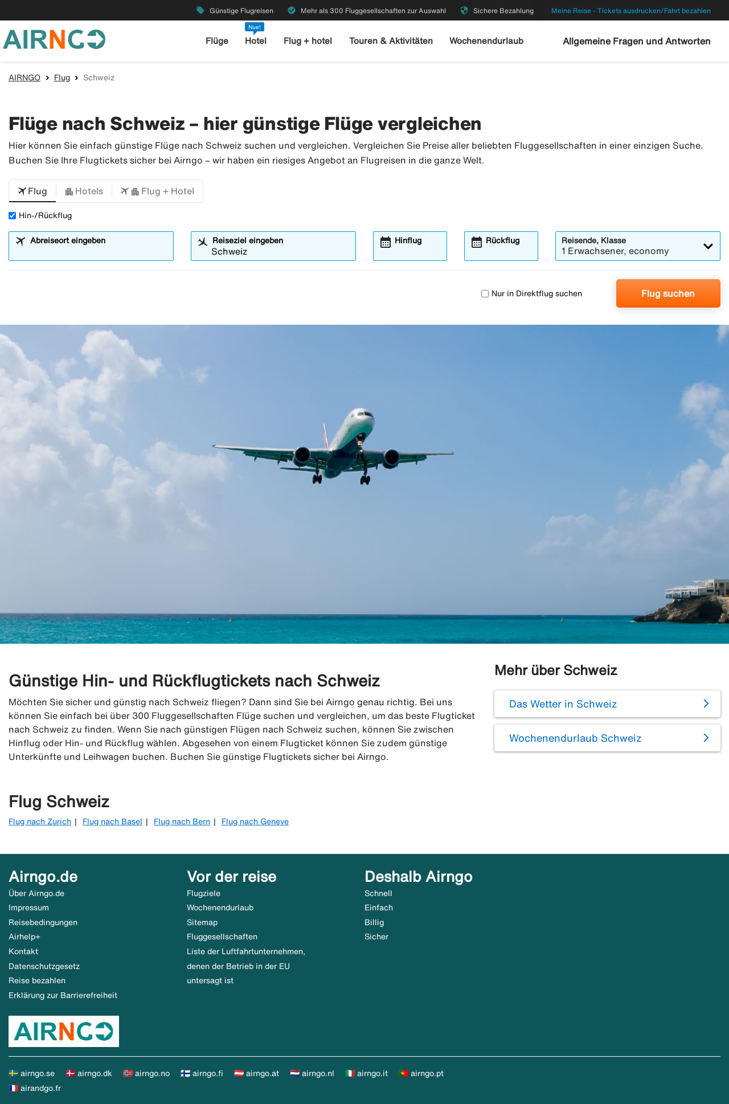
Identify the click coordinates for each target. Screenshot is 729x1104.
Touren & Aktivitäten (391, 40)
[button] (32, 191)
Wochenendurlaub (486, 40)
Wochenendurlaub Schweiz (575, 738)
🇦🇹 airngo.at (256, 1073)
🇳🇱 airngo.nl (312, 1073)
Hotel (256, 40)
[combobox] (98, 251)
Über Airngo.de (36, 893)
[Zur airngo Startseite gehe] (54, 38)
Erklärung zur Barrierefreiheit (63, 995)
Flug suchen (668, 293)
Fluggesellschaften (222, 937)
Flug (62, 77)
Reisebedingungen (43, 922)
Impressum (29, 907)
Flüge (217, 40)
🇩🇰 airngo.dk (88, 1073)
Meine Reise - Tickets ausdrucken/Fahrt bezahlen (631, 10)
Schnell (378, 893)
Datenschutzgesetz (44, 966)
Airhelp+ (24, 937)
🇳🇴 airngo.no (146, 1073)
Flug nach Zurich (40, 821)
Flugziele (203, 893)
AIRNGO (24, 77)
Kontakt (23, 951)
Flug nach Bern (182, 821)
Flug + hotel (308, 40)
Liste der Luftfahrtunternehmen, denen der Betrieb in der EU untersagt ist (246, 965)
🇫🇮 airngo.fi (202, 1073)
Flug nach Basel (112, 821)
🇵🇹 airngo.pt (421, 1073)
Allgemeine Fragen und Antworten (637, 41)
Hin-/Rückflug (40, 215)
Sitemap (202, 922)
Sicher (376, 937)
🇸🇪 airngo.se (32, 1073)
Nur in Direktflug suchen (531, 293)
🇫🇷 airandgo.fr (35, 1088)
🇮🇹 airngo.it (366, 1073)
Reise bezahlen (37, 980)
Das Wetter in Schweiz (563, 703)
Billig (374, 922)
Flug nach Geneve (255, 821)
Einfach (378, 907)
